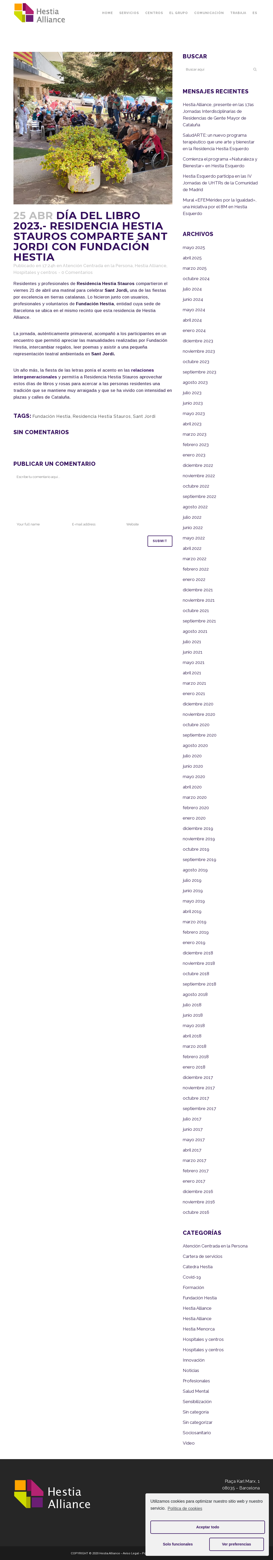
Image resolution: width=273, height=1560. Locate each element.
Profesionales (196, 1380)
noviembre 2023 (199, 351)
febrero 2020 (196, 807)
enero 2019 (194, 942)
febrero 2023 (196, 444)
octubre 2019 (196, 849)
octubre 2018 (196, 973)
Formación (193, 1287)
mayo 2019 (194, 901)
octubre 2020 (196, 724)
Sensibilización (197, 1401)
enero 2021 (194, 693)
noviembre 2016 (199, 1201)
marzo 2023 (194, 434)
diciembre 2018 (198, 952)
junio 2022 (193, 527)
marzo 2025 (195, 268)
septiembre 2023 (199, 372)
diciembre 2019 (198, 828)
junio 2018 (193, 1015)
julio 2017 (192, 1118)
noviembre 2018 (199, 963)
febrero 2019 (196, 932)
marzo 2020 (195, 797)
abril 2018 (192, 1035)
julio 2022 (192, 517)
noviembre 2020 (199, 714)
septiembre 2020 (199, 735)
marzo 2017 (194, 1160)
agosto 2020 (195, 745)
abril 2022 (192, 548)
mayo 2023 (194, 413)
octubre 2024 (196, 278)
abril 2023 (192, 423)
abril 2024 (192, 320)
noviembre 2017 (199, 1087)
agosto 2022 (195, 506)
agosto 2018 (195, 994)
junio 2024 (193, 299)
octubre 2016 (196, 1212)
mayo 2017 (194, 1139)
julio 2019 (192, 880)
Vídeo (189, 1443)
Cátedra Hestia (198, 1266)
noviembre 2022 (199, 475)
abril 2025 (192, 257)
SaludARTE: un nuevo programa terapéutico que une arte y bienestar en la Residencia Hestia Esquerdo (219, 142)
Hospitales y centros (35, 272)
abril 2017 (192, 1150)
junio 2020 (193, 766)
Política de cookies (185, 1508)
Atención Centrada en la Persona (98, 265)
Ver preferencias (236, 1544)
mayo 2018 (194, 1025)
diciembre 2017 (198, 1077)
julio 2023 (192, 392)
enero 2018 (194, 1067)
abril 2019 (192, 911)
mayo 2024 (194, 309)
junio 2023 (193, 403)
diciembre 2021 (198, 589)
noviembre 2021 (199, 600)
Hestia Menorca (199, 1329)
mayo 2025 (194, 247)
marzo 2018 (194, 1046)
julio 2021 (192, 641)
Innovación (194, 1360)
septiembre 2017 (199, 1108)
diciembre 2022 (198, 465)
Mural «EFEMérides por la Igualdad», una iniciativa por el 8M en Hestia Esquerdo (219, 206)
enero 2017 (194, 1181)
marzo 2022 (194, 558)
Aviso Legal (131, 1553)
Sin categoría (196, 1412)
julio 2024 (192, 289)
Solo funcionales (178, 1544)
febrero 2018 (196, 1056)
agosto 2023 (195, 382)
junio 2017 (192, 1129)
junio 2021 (192, 652)
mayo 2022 (194, 537)
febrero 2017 (195, 1170)
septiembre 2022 (199, 496)
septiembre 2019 (199, 859)
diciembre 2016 (198, 1191)
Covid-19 (192, 1277)
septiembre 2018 (199, 984)
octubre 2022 (196, 486)
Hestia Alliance (150, 265)
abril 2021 (192, 672)
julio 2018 (192, 1004)
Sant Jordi (144, 416)
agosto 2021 (195, 631)
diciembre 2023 (198, 340)
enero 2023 (194, 454)
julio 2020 (192, 755)
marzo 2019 (194, 921)
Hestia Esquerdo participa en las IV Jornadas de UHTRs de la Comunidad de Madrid (220, 183)
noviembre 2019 (199, 838)
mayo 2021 (194, 662)
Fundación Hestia (51, 416)
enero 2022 (194, 579)
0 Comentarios (77, 272)
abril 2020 (192, 786)
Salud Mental (196, 1391)
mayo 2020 (194, 776)
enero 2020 (194, 818)
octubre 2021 (196, 610)
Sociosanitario (197, 1432)
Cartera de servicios (202, 1256)
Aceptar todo (207, 1527)
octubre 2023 (196, 361)
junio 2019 (193, 890)
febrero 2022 (196, 569)
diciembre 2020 (198, 703)
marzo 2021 (194, 683)
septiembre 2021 (199, 620)
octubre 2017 (196, 1098)
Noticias (191, 1370)
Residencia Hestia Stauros (102, 416)
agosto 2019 (195, 869)
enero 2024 (194, 330)
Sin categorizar (198, 1422)
